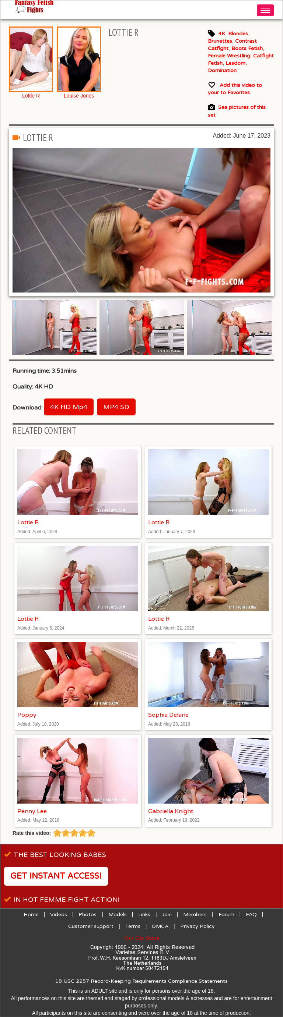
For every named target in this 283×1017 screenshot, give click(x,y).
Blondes (238, 34)
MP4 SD (116, 407)
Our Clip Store (141, 938)
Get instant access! (56, 876)
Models (117, 914)
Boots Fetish (247, 48)
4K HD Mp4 (68, 407)
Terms (132, 926)
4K (221, 34)
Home (31, 914)
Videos (58, 914)
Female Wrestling (229, 56)
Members (195, 914)
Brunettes (220, 41)
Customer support (90, 926)
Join (167, 914)
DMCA (160, 926)
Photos (87, 914)
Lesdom (235, 63)
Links (144, 914)
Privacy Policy (197, 926)
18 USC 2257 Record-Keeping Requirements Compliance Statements (141, 981)
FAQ (251, 914)
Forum (226, 914)
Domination (222, 70)
